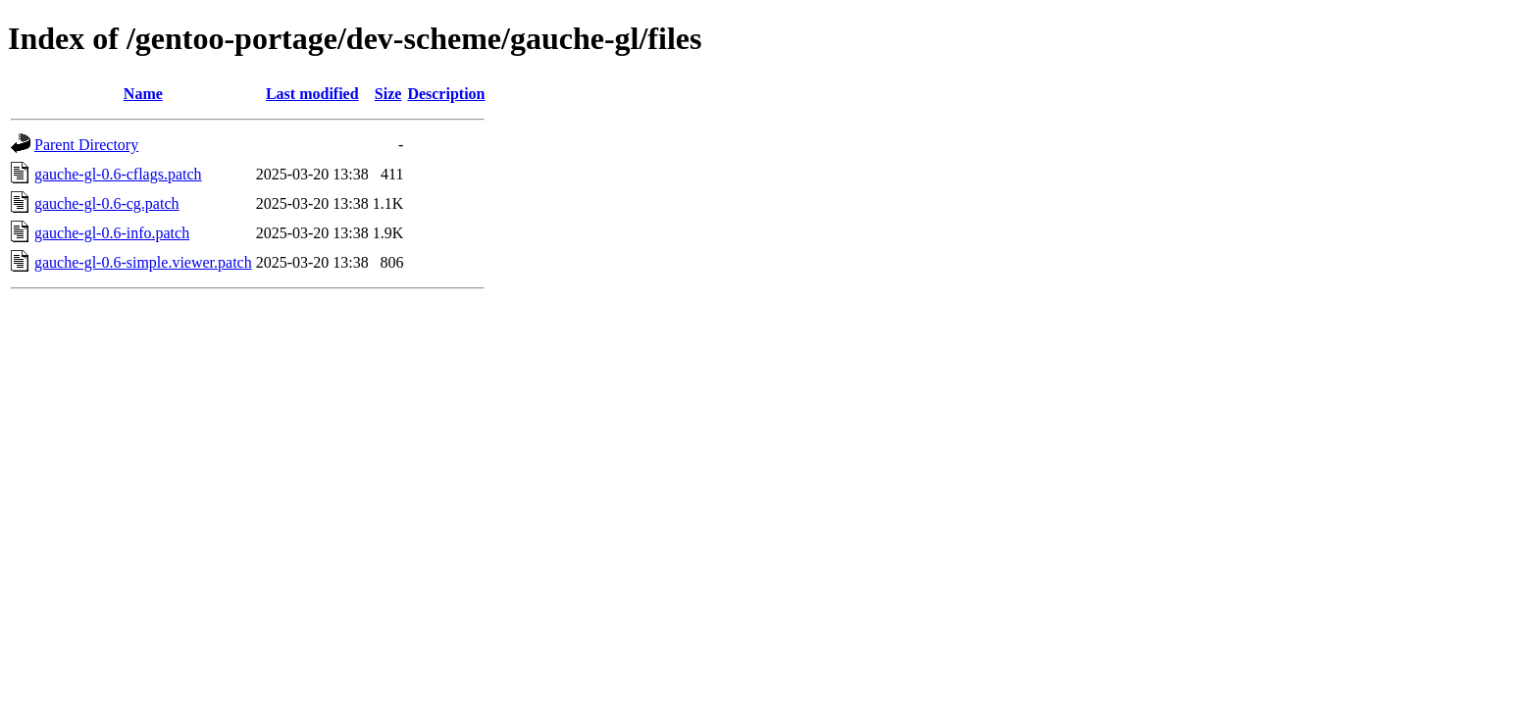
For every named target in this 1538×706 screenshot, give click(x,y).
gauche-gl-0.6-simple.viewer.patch (143, 262)
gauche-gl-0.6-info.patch (111, 233)
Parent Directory (86, 144)
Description (446, 93)
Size (388, 93)
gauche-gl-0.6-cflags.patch (118, 174)
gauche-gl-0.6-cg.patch (106, 203)
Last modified (312, 93)
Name (143, 93)
